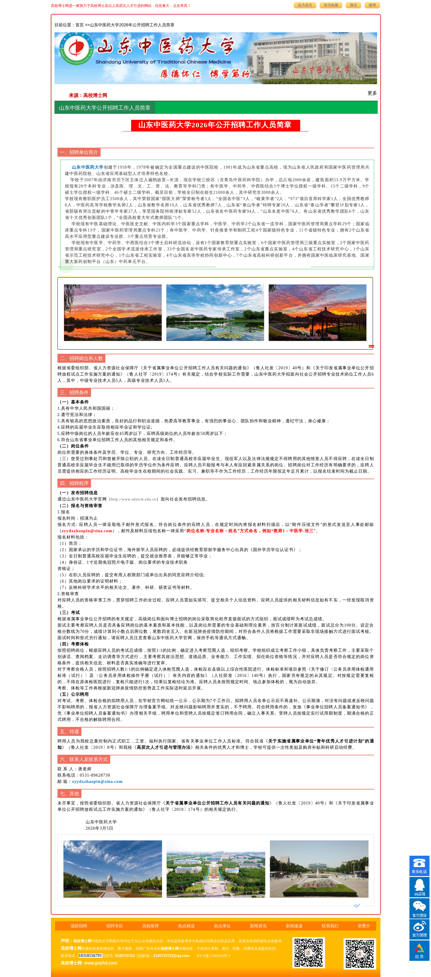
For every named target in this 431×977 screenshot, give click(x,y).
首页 (79, 25)
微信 (353, 5)
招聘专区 (114, 926)
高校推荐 (150, 926)
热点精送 (186, 926)
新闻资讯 (258, 926)
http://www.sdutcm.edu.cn (133, 499)
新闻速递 (294, 926)
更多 (372, 93)
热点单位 (222, 926)
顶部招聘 (78, 926)
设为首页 (305, 5)
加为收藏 (331, 5)
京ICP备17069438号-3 (213, 956)
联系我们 (330, 926)
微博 (372, 5)
